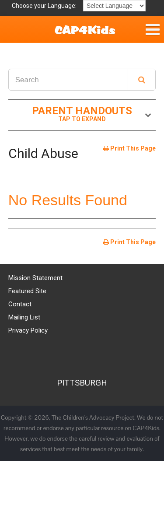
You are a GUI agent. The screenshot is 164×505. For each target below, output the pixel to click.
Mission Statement (35, 278)
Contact (19, 304)
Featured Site (27, 291)
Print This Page (129, 148)
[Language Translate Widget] (114, 5)
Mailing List (24, 317)
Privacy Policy (28, 330)
